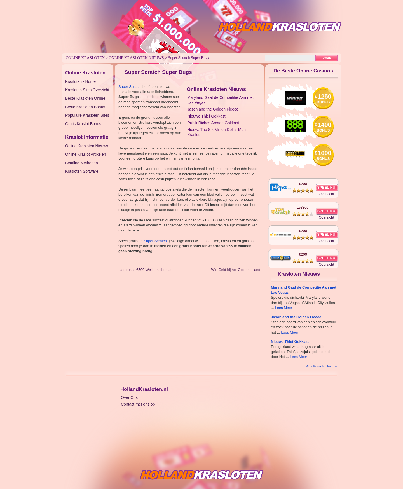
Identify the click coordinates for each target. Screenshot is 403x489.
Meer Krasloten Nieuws (321, 366)
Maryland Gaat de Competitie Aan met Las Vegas (220, 100)
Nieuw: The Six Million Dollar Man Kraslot (216, 132)
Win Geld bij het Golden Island (235, 270)
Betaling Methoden (81, 163)
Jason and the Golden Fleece (212, 109)
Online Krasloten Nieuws (136, 58)
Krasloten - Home (80, 81)
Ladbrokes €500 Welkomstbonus (144, 270)
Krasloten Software (81, 171)
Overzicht (326, 194)
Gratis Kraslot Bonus (83, 123)
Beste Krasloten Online (85, 98)
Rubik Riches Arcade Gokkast (213, 123)
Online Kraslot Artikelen (85, 154)
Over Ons (129, 397)
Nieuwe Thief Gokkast (206, 116)
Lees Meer (283, 308)
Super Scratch (129, 87)
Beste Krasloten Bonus (85, 107)
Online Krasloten (85, 58)
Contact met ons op (138, 404)
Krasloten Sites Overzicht (87, 90)
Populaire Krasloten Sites (87, 115)
